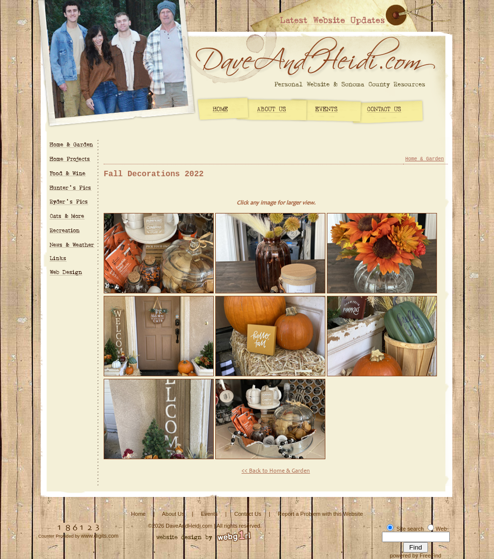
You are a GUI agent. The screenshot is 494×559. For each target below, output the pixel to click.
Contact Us (247, 514)
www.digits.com (100, 536)
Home (138, 514)
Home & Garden (424, 159)
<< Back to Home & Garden (276, 471)
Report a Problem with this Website (320, 514)
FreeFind (430, 556)
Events (209, 514)
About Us (173, 514)
